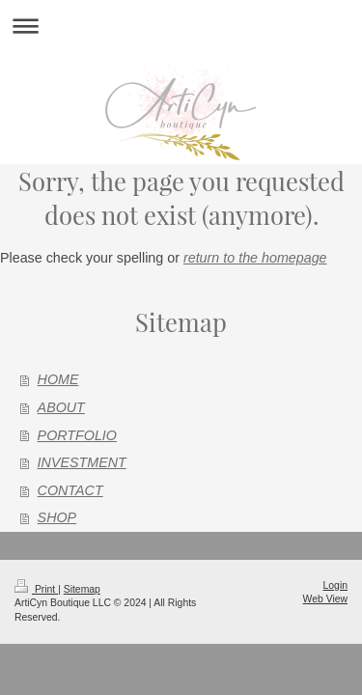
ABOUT (61, 407)
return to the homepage (255, 257)
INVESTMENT (82, 462)
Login (335, 585)
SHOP (57, 517)
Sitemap (82, 589)
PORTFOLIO (77, 435)
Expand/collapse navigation (181, 25)
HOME (58, 379)
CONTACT (70, 490)
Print (36, 589)
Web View (325, 599)
